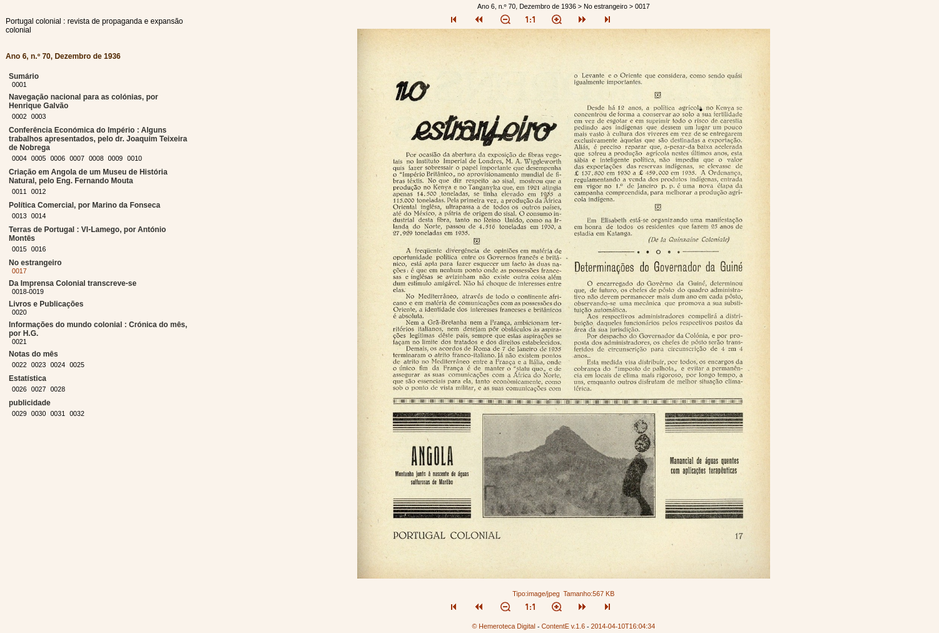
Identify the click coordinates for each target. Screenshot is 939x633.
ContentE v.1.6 (563, 626)
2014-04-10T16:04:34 (623, 626)
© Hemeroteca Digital (503, 626)
